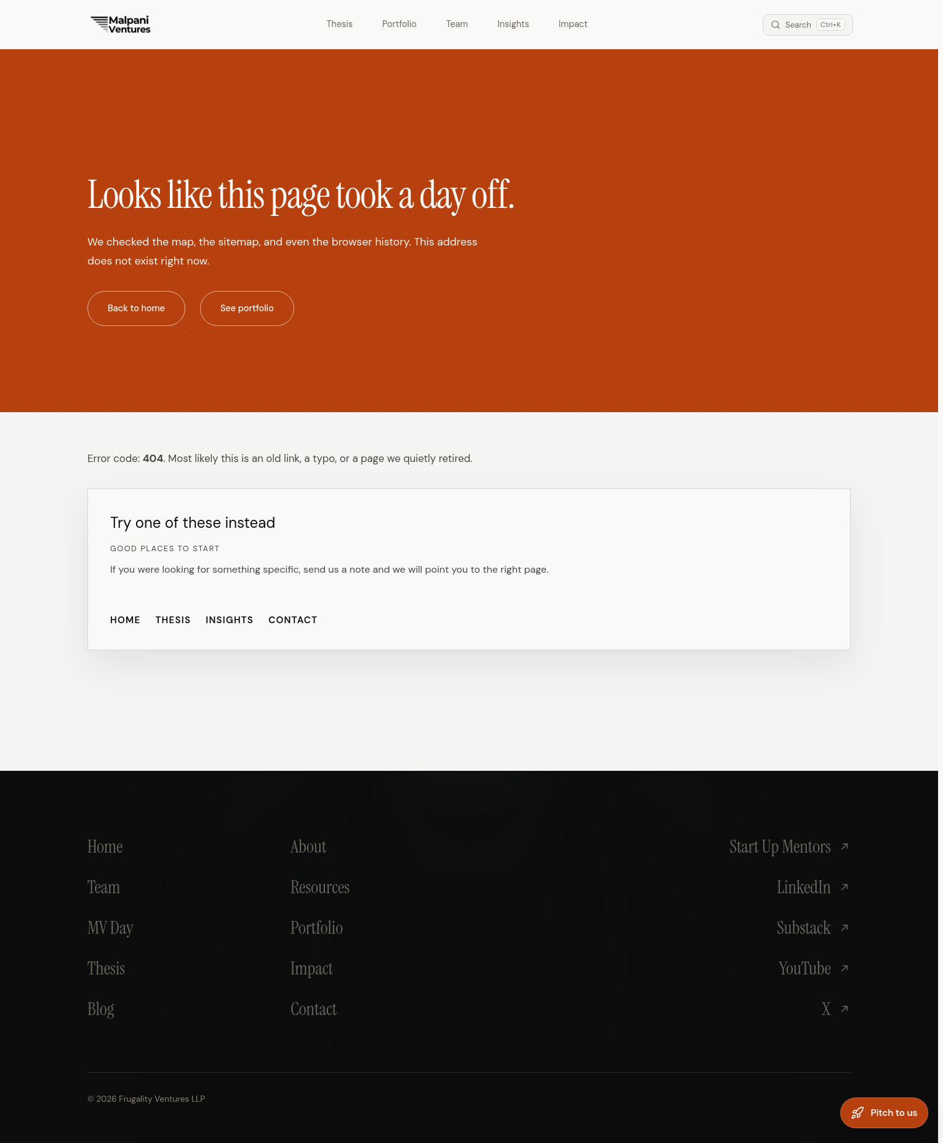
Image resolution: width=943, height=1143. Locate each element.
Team (457, 24)
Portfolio (399, 24)
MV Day (110, 927)
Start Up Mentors (790, 846)
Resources (320, 887)
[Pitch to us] (884, 1112)
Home (125, 620)
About (308, 846)
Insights (513, 24)
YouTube (815, 968)
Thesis (340, 24)
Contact (293, 620)
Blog (100, 1009)
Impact (573, 24)
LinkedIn (814, 887)
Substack (814, 927)
